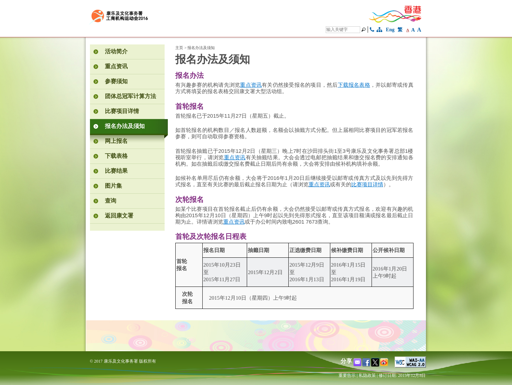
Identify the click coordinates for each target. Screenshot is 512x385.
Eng (390, 29)
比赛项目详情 (367, 184)
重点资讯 (251, 85)
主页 (179, 48)
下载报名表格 (354, 85)
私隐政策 (367, 375)
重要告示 (347, 375)
